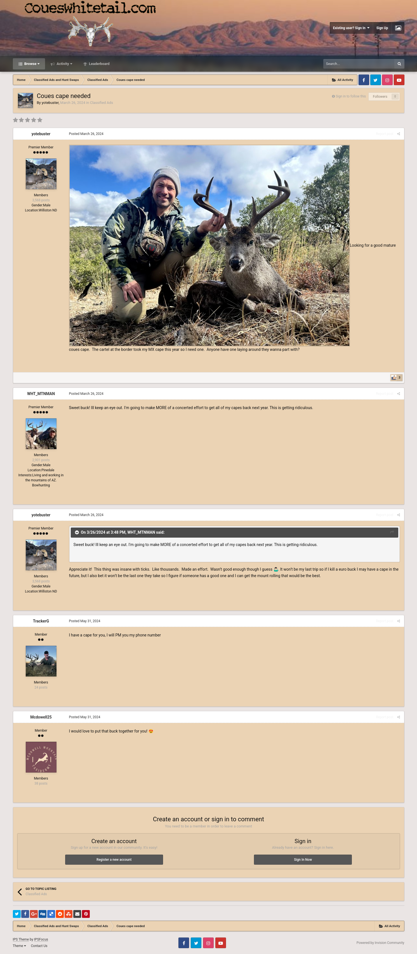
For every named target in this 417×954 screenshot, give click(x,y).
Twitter (375, 79)
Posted (86, 134)
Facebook (364, 79)
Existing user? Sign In (351, 28)
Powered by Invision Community (380, 943)
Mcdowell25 (41, 717)
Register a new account (113, 860)
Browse (31, 64)
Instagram (387, 79)
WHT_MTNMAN (41, 393)
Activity (64, 64)
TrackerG (41, 621)
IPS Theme (21, 939)
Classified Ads (101, 103)
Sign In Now (303, 860)
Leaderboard (99, 64)
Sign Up (382, 28)
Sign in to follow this (351, 96)
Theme (19, 946)
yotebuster (50, 103)
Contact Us (39, 946)
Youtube (399, 79)
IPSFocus (41, 939)
